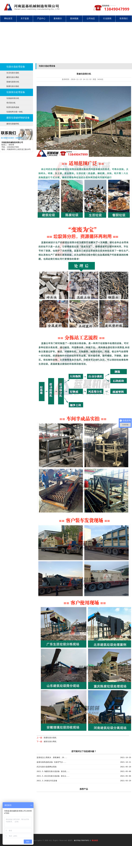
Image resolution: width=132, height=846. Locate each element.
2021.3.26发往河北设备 (47, 781)
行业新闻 (107, 19)
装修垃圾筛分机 (12, 82)
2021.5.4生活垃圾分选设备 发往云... (53, 776)
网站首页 (8, 19)
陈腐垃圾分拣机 (12, 86)
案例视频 (74, 19)
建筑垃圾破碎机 (12, 124)
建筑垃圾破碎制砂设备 (18, 117)
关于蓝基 (25, 19)
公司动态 (91, 19)
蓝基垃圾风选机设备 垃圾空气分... (51, 762)
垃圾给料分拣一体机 (14, 112)
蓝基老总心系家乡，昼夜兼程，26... (52, 758)
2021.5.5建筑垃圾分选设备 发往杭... (53, 771)
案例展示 (58, 19)
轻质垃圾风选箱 (12, 107)
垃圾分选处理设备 (15, 67)
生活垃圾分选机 (12, 73)
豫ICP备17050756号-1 (82, 840)
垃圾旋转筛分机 (12, 98)
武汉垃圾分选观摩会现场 (46, 767)
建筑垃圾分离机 (12, 77)
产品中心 (41, 19)
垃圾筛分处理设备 (15, 92)
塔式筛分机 (10, 103)
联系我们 (124, 19)
